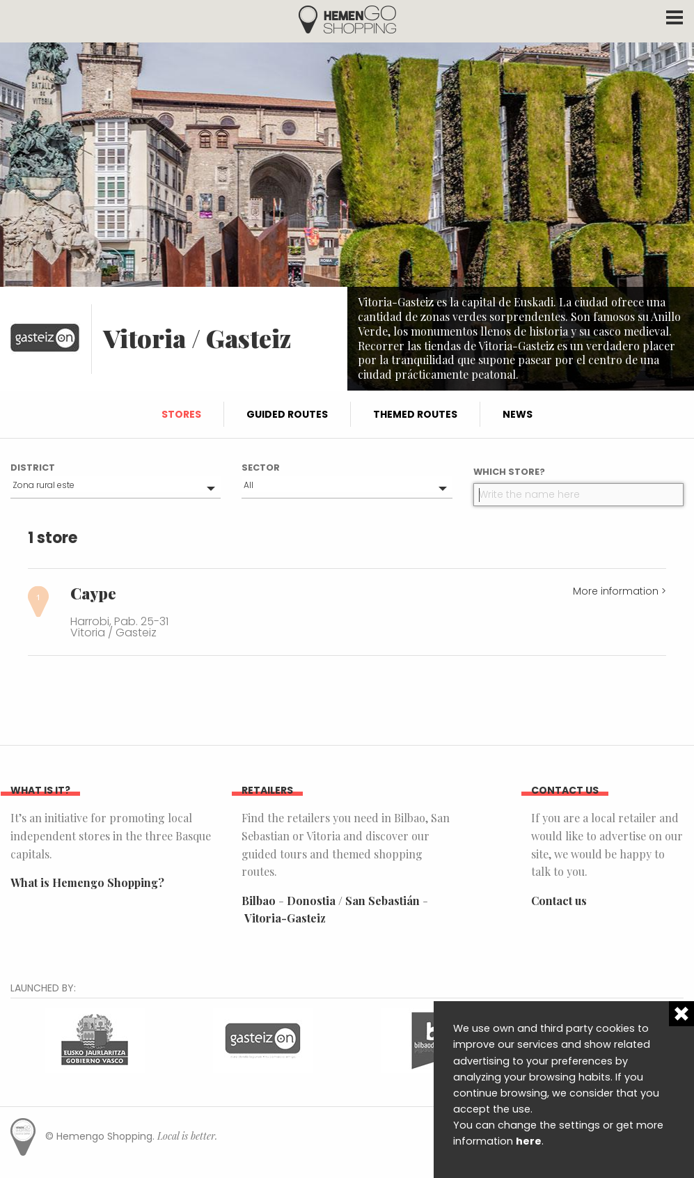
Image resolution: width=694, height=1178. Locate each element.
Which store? (509, 472)
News (518, 414)
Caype (93, 593)
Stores (181, 414)
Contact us (559, 900)
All (248, 485)
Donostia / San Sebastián (353, 900)
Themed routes (415, 414)
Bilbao (259, 900)
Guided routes (287, 414)
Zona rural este (43, 485)
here (529, 1141)
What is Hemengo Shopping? (87, 882)
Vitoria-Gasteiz (285, 918)
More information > (619, 591)
